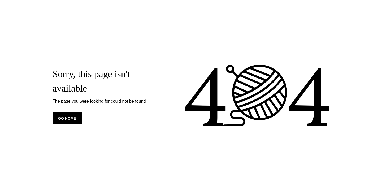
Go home (67, 118)
